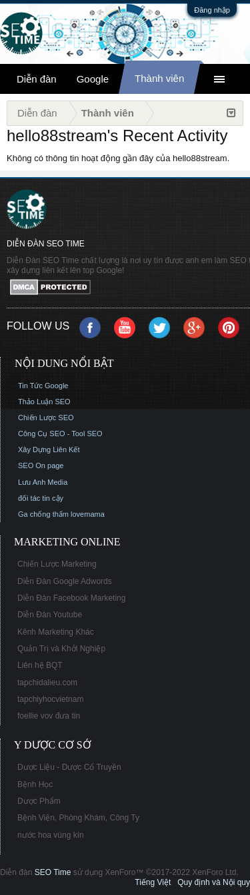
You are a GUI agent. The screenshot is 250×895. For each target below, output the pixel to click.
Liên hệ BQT (40, 665)
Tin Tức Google (43, 386)
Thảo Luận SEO (44, 402)
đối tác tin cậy (40, 498)
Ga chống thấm (43, 514)
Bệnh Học (35, 784)
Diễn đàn (37, 79)
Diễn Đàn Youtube (49, 614)
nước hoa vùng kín (50, 835)
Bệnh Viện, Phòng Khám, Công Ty (78, 817)
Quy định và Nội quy (213, 882)
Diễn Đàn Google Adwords (64, 581)
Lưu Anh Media (42, 482)
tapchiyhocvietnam (50, 699)
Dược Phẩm (39, 801)
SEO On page (41, 465)
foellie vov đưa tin (48, 716)
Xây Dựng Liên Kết (49, 449)
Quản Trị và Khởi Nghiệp (61, 648)
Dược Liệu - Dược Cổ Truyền (69, 767)
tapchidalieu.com (47, 682)
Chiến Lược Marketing (57, 564)
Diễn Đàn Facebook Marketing (71, 598)
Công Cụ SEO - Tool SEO (60, 434)
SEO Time (53, 872)
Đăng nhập (212, 10)
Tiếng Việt (153, 882)
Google (93, 79)
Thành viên (159, 78)
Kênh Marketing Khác (55, 632)
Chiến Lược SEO (46, 418)
